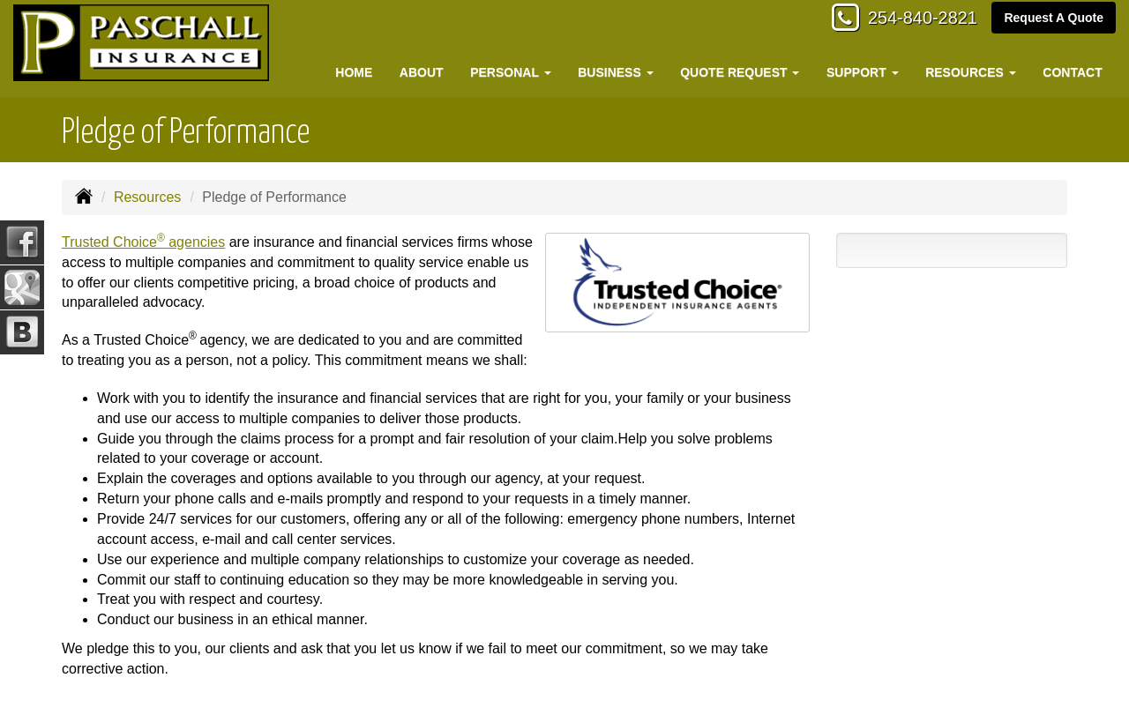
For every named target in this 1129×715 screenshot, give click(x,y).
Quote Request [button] (739, 72)
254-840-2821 (913, 20)
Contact (1072, 72)
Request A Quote (1053, 19)
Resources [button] (970, 72)
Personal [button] (510, 72)
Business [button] (615, 72)
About (422, 72)
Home (353, 72)
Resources (147, 197)
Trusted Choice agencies (143, 242)
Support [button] (862, 72)
